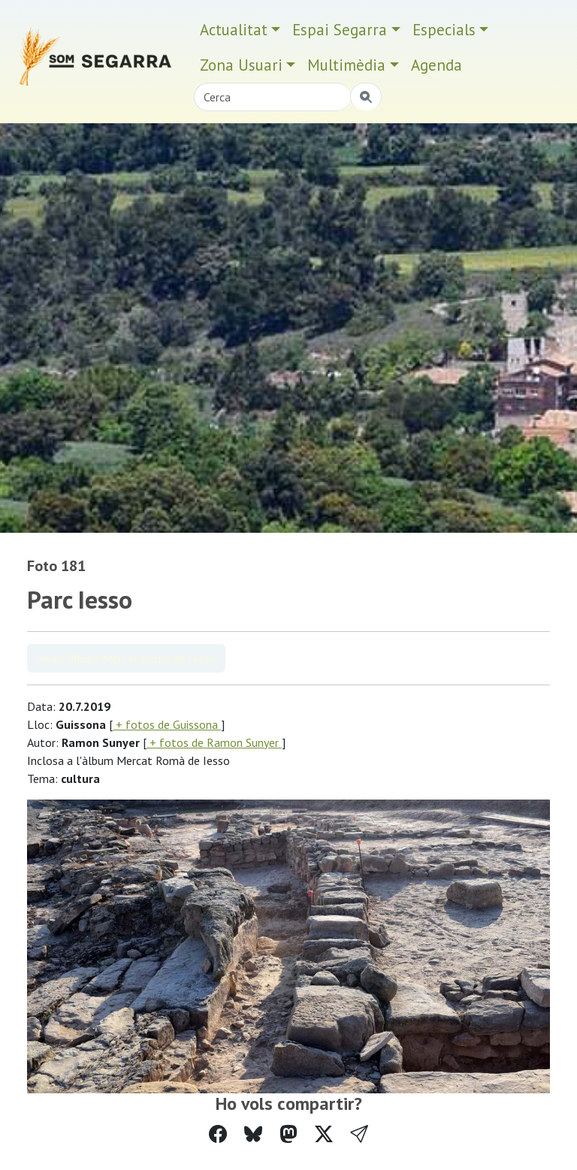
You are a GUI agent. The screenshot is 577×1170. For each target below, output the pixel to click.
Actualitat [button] (233, 30)
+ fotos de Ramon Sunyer (214, 742)
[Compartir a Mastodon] (288, 1134)
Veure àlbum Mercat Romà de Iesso (126, 658)
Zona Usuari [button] (241, 65)
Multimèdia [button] (346, 65)
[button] (359, 1134)
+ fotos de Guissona (167, 724)
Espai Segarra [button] (339, 30)
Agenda (436, 65)
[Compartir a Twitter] (324, 1134)
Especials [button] (444, 30)
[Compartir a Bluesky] (253, 1134)
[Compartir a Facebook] (218, 1134)
